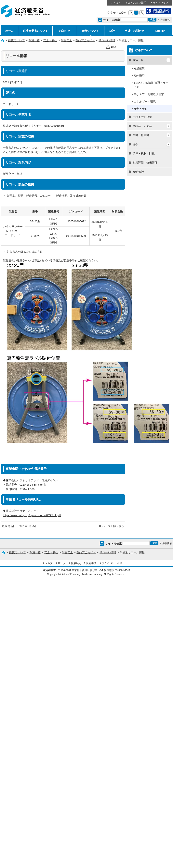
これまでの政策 (142, 116)
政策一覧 (34, 40)
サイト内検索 (111, 20)
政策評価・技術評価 (145, 162)
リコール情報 (107, 40)
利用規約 (76, 563)
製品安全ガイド (85, 40)
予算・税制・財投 (144, 153)
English (160, 30)
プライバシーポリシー (114, 563)
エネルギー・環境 (145, 101)
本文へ (117, 2)
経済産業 (139, 68)
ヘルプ (48, 563)
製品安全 (66, 40)
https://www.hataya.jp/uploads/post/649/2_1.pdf (32, 515)
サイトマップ (160, 2)
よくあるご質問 (137, 2)
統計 (112, 30)
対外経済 (139, 75)
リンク (61, 563)
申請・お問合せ (134, 30)
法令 (135, 144)
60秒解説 (138, 171)
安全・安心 (50, 40)
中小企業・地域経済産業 (149, 94)
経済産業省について (35, 30)
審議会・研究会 (142, 126)
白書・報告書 (141, 135)
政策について (90, 30)
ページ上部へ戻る (113, 526)
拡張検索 (165, 20)
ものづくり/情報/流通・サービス (151, 85)
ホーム (9, 30)
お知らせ (64, 30)
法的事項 (91, 563)
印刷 (113, 47)
